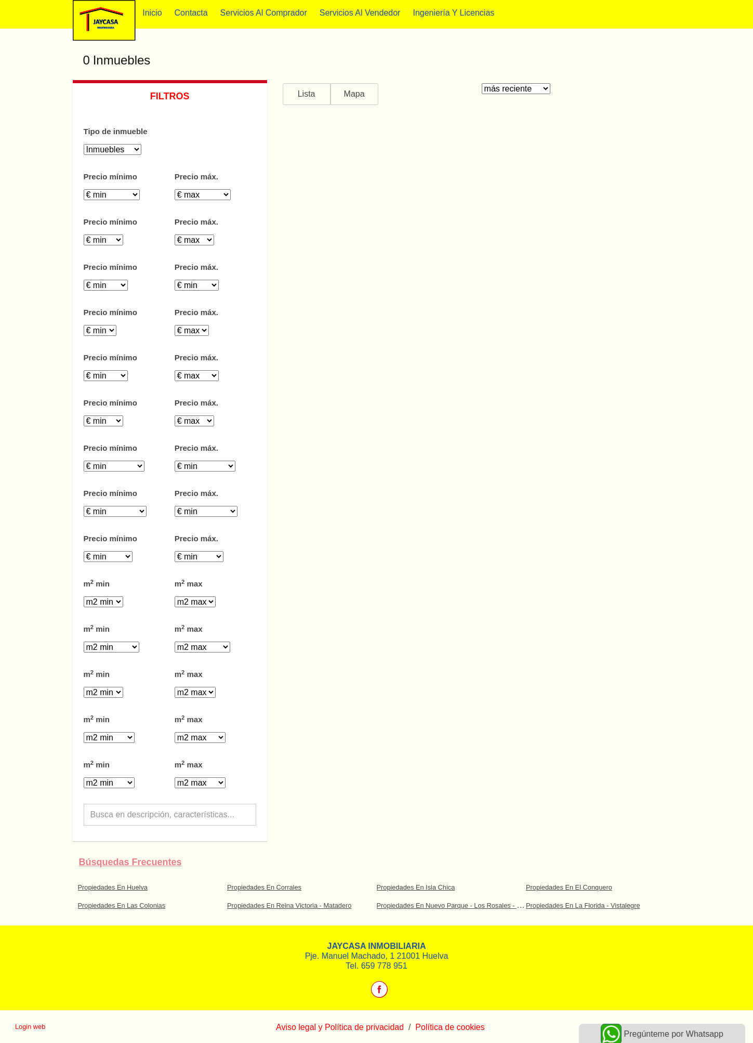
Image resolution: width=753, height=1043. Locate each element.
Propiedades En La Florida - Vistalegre (583, 905)
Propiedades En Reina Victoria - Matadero (289, 905)
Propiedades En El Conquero (569, 887)
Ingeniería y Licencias (453, 12)
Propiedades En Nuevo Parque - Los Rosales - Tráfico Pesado (469, 905)
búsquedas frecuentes (130, 862)
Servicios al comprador (263, 12)
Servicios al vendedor (360, 12)
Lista (306, 93)
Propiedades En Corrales (264, 887)
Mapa (354, 93)
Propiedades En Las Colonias (122, 905)
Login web (30, 1027)
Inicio (152, 12)
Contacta (191, 12)
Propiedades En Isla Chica (416, 887)
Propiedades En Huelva (113, 887)
